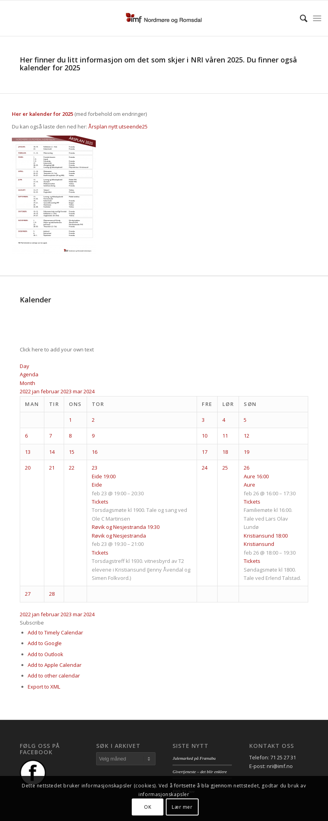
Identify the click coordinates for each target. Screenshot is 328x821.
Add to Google (45, 643)
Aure (249, 484)
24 (204, 467)
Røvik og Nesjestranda (119, 535)
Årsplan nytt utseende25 (118, 126)
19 (246, 451)
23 (94, 467)
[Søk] (299, 18)
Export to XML (44, 686)
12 (246, 435)
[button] (32, 622)
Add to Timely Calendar (55, 632)
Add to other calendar (54, 675)
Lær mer (182, 807)
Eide (97, 484)
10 (204, 435)
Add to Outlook (45, 654)
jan (36, 391)
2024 (89, 391)
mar (78, 391)
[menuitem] (299, 18)
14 (52, 451)
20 (27, 467)
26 (246, 467)
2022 (26, 391)
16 (94, 451)
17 (204, 451)
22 (71, 467)
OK (147, 807)
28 (52, 593)
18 (225, 451)
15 (71, 451)
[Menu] (317, 18)
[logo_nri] (164, 18)
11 (225, 435)
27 (27, 593)
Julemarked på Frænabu (194, 758)
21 (52, 467)
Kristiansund (259, 543)
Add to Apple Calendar (55, 664)
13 (27, 451)
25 (225, 467)
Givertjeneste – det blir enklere (200, 771)
